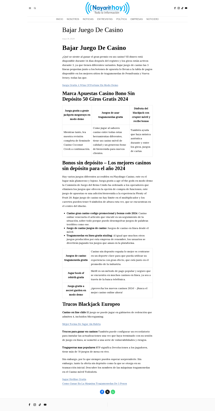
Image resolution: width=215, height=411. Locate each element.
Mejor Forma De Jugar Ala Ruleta (81, 324)
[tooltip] (175, 8)
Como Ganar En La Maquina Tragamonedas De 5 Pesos (94, 383)
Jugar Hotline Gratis (74, 379)
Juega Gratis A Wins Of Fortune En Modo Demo (90, 85)
